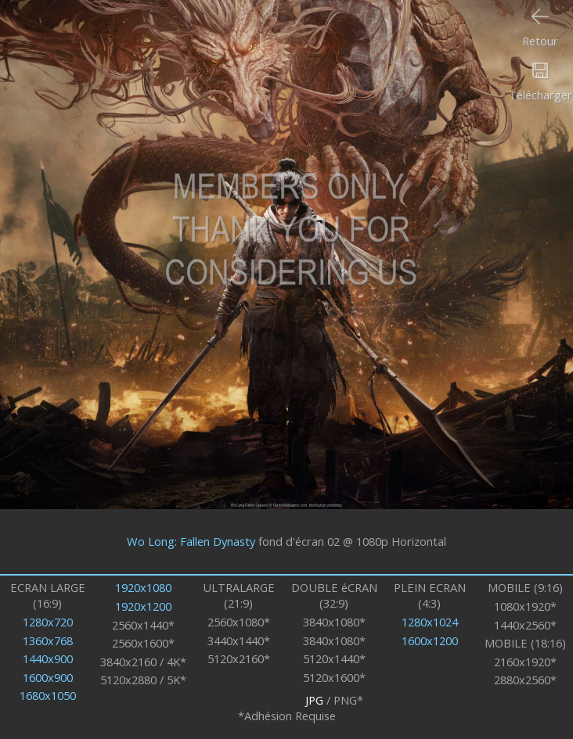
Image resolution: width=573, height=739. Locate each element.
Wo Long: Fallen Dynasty (191, 541)
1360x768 (48, 640)
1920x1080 (143, 587)
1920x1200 (143, 606)
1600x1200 (430, 640)
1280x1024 (430, 622)
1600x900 (48, 677)
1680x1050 (48, 695)
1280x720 (48, 622)
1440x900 (48, 658)
